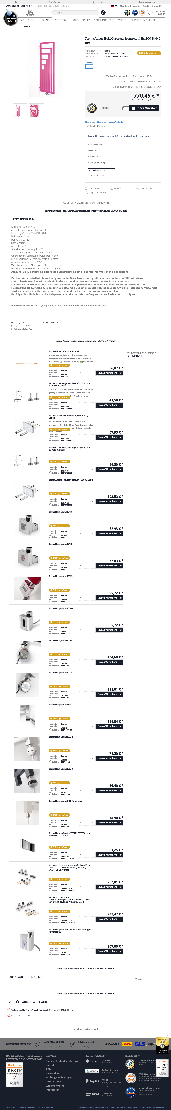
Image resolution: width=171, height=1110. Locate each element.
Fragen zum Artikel (97, 192)
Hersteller (94, 202)
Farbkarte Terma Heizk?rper (22, 1016)
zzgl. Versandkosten (153, 100)
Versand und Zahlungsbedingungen (59, 1075)
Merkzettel (136, 6)
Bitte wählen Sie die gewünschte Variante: (104, 122)
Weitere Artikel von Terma (22, 329)
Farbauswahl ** (123, 144)
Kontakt (146, 6)
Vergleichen (94, 188)
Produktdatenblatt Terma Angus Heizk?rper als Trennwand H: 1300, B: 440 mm (42, 1010)
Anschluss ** (123, 150)
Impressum (52, 1089)
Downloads (104, 202)
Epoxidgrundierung (123, 162)
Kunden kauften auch (85, 1029)
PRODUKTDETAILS (70, 202)
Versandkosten (115, 1107)
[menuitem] (30, 13)
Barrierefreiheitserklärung (62, 1061)
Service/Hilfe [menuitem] (157, 6)
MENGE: (104, 108)
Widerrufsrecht (55, 1085)
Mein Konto (124, 6)
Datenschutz (53, 1081)
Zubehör (84, 202)
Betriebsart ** (123, 156)
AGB (48, 1069)
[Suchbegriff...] (75, 12)
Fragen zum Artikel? (20, 326)
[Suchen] (103, 12)
